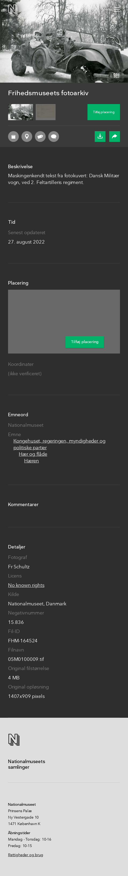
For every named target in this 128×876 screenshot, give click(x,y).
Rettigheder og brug (25, 855)
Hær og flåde (33, 454)
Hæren (31, 461)
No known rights (26, 585)
